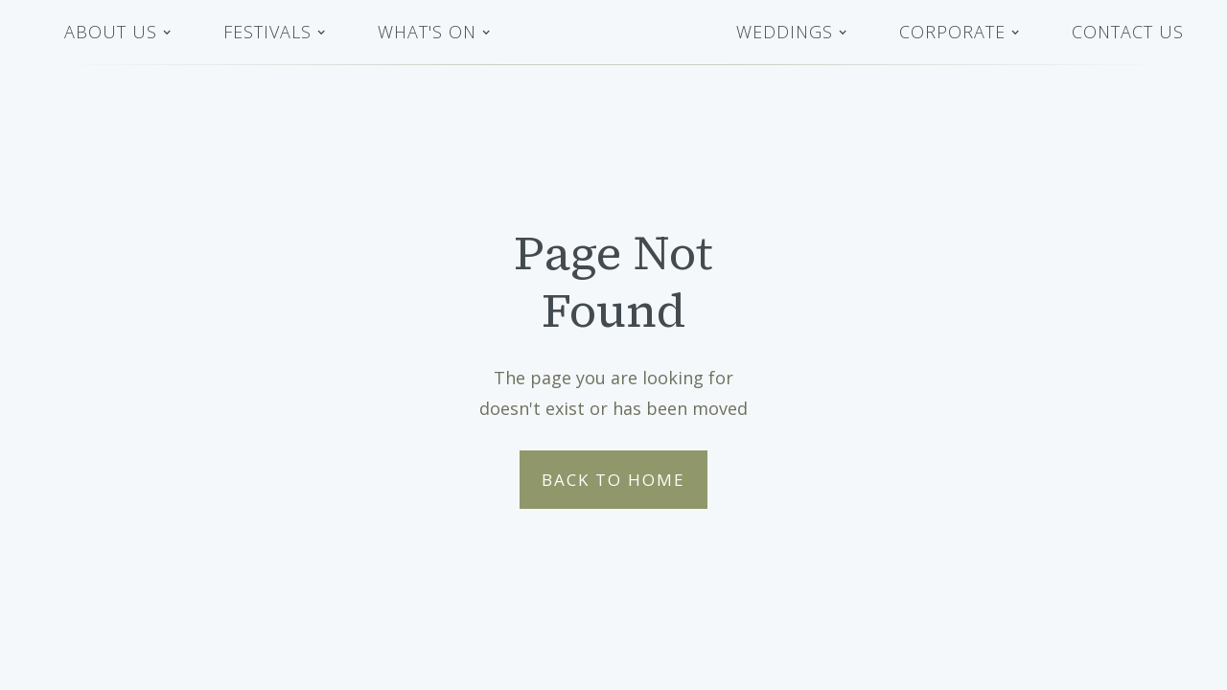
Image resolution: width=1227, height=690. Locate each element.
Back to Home (613, 480)
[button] (117, 32)
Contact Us (1128, 31)
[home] (613, 32)
